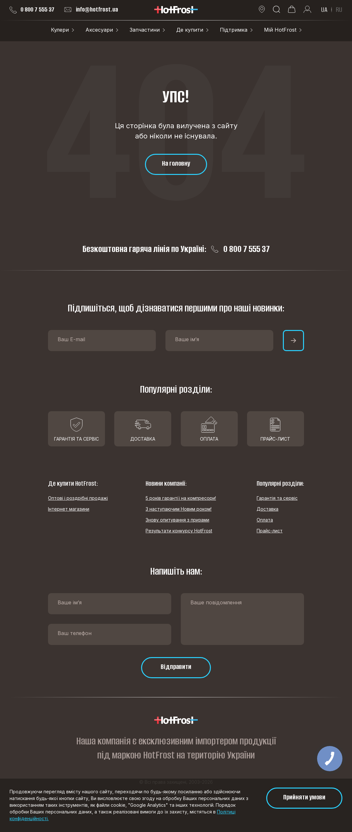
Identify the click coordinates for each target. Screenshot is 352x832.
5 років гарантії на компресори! (181, 498)
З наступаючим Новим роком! (179, 509)
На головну (176, 163)
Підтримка (233, 30)
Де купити (189, 30)
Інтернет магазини (68, 509)
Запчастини (145, 30)
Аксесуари (99, 30)
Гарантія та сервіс (277, 498)
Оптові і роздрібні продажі (78, 498)
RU (339, 9)
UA (324, 9)
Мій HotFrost (280, 30)
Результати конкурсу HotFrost (179, 530)
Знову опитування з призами (177, 519)
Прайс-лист (270, 530)
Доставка (267, 509)
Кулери (60, 30)
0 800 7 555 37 (32, 9)
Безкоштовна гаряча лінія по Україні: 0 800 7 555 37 (176, 249)
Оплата (265, 519)
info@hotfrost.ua (91, 9)
